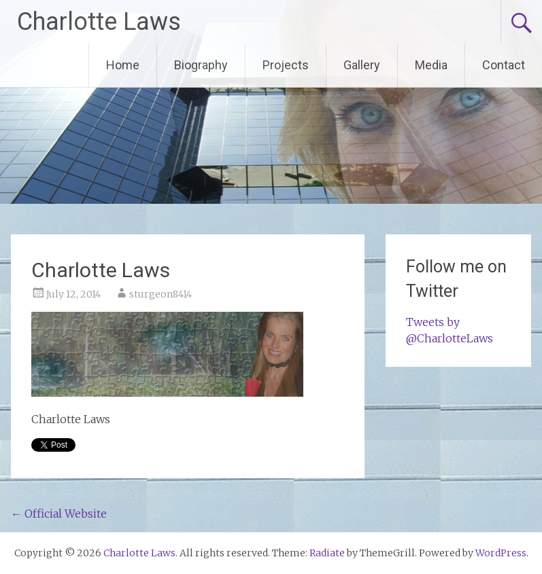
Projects (285, 65)
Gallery (361, 65)
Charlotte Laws (99, 21)
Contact (503, 65)
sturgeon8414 (160, 294)
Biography (201, 65)
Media (431, 65)
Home (122, 65)
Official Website (59, 513)
